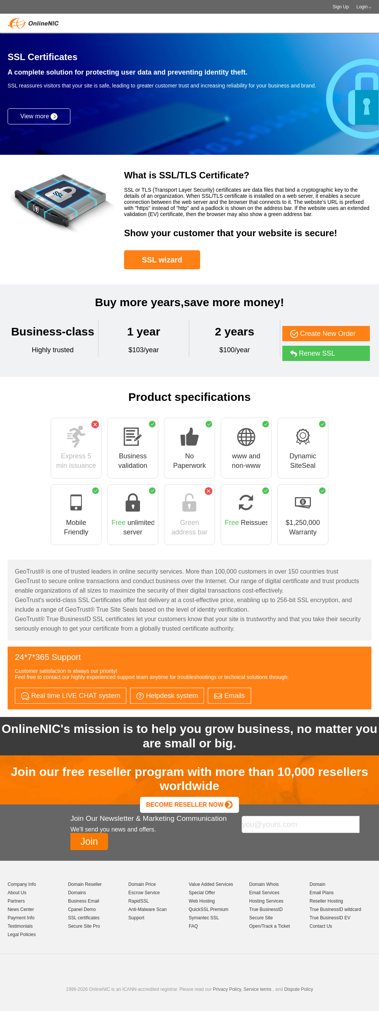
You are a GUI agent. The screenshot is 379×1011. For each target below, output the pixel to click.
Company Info (22, 884)
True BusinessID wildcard (335, 909)
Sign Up (341, 7)
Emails (229, 695)
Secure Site (261, 917)
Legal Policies (22, 934)
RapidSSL (138, 901)
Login (362, 7)
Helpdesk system (167, 696)
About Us (17, 892)
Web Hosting (202, 901)
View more (39, 116)
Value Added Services (211, 884)
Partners (16, 901)
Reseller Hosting (326, 901)
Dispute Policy (298, 989)
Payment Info (21, 917)
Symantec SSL (204, 917)
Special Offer (202, 892)
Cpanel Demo (82, 909)
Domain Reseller (85, 884)
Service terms (257, 989)
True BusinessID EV (330, 917)
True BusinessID (266, 909)
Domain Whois (264, 884)
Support (136, 917)
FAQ (193, 926)
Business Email (83, 901)
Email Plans (322, 892)
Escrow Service (144, 892)
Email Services (264, 892)
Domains (77, 892)
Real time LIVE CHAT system (70, 696)
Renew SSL (312, 354)
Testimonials (20, 926)
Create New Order (323, 334)
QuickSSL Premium (208, 909)
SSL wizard (162, 260)
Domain (317, 884)
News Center (21, 909)
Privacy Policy (227, 989)
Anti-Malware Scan (147, 909)
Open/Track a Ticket (269, 926)
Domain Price (142, 884)
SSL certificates (84, 917)
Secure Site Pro (84, 926)
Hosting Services (266, 901)
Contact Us (321, 926)
